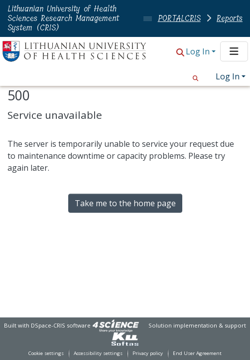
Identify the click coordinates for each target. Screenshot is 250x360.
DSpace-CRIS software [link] (61, 325)
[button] (180, 52)
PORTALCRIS (179, 18)
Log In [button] (199, 51)
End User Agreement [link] (197, 353)
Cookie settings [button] (46, 353)
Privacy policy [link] (147, 353)
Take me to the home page (125, 203)
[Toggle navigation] (234, 51)
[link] (115, 325)
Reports (230, 18)
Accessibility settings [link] (98, 353)
